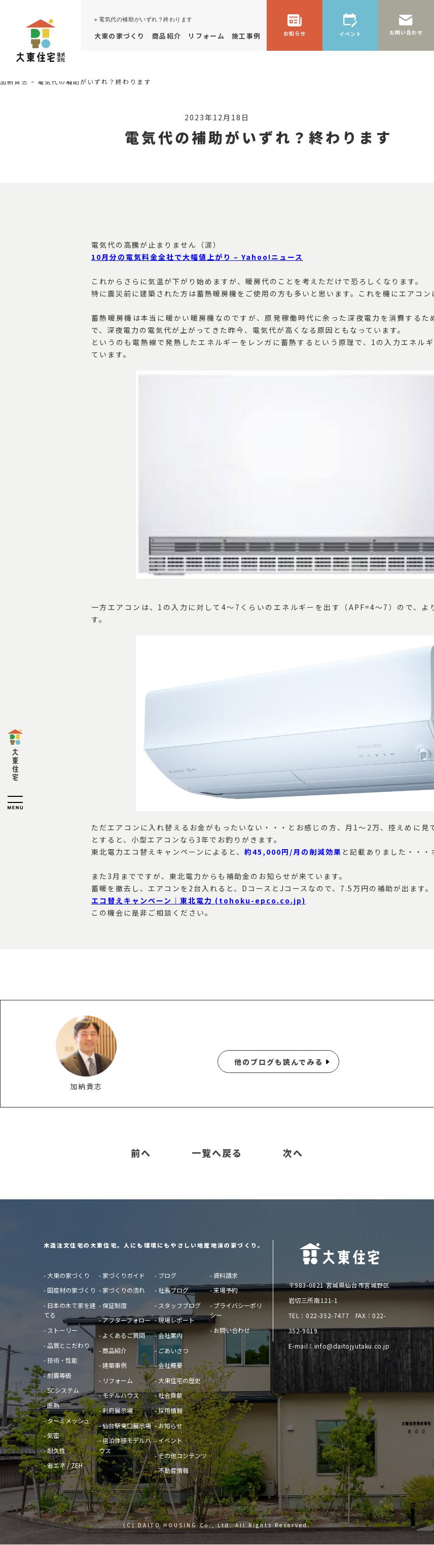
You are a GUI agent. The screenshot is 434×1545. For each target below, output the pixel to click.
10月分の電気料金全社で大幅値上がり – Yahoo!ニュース (197, 257)
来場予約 (225, 1290)
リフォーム (117, 1380)
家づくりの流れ (123, 1290)
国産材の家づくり (71, 1290)
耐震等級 (59, 1375)
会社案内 (170, 1335)
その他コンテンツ (182, 1455)
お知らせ (170, 1425)
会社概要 (170, 1365)
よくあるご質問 (123, 1335)
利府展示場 (117, 1410)
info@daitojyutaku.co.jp (352, 1345)
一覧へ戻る (217, 1153)
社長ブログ (173, 1290)
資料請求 (225, 1275)
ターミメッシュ (68, 1420)
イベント (170, 1440)
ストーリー (62, 1330)
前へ (141, 1153)
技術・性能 (62, 1360)
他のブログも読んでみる (278, 1062)
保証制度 (114, 1305)
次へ (293, 1153)
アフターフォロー (126, 1320)
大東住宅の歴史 (179, 1380)
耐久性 (56, 1450)
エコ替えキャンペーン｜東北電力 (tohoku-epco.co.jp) (198, 900)
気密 (53, 1435)
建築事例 (114, 1365)
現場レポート (176, 1320)
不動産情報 (173, 1470)
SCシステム (63, 1390)
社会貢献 (170, 1395)
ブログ (167, 1275)
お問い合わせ (231, 1330)
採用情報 (170, 1410)
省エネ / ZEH (65, 1465)
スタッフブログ (179, 1305)
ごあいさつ (173, 1350)
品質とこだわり (68, 1345)
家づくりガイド (123, 1275)
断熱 (53, 1405)
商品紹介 (114, 1350)
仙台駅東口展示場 (126, 1425)
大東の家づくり (68, 1275)
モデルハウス (120, 1395)
